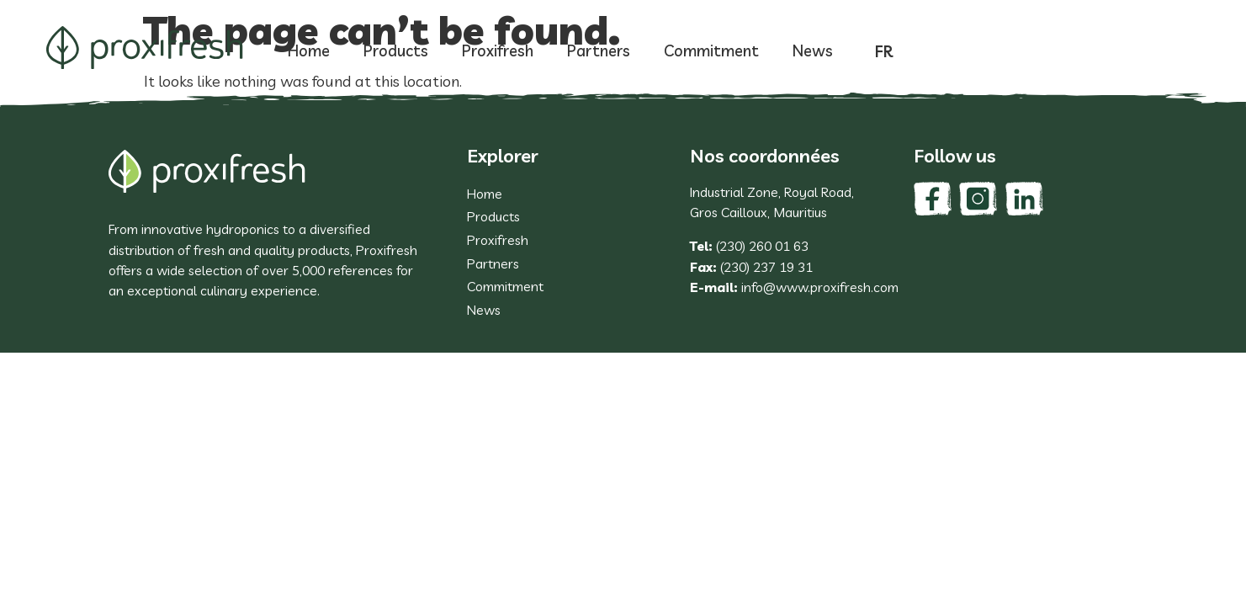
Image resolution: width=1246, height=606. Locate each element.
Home (309, 50)
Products (395, 50)
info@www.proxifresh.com (820, 287)
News (813, 50)
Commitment (711, 50)
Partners (598, 50)
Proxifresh (497, 50)
